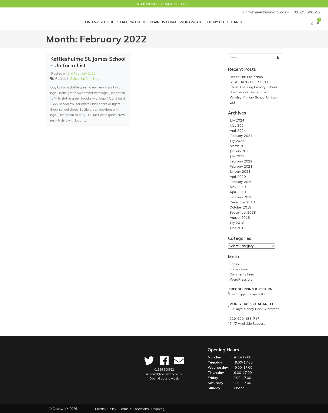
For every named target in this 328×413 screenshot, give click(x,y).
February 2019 (241, 197)
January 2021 (240, 171)
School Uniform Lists (85, 79)
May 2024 (238, 125)
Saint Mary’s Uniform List (249, 92)
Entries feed (239, 269)
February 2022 (241, 161)
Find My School (99, 22)
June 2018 (238, 228)
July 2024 (237, 120)
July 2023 (237, 141)
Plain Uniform (163, 22)
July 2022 (237, 156)
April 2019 (238, 192)
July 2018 (237, 222)
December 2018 (242, 202)
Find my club (216, 22)
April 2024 (238, 130)
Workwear (190, 22)
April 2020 (238, 176)
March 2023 (239, 146)
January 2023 (240, 151)
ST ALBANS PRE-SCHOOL (251, 82)
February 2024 (241, 135)
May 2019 (238, 187)
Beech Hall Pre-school (247, 77)
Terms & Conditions (134, 409)
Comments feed (242, 274)
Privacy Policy (105, 409)
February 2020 (241, 182)
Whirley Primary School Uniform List (254, 99)
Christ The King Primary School (253, 87)
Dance (237, 22)
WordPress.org (241, 279)
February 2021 (241, 166)
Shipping (157, 409)
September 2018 (243, 212)
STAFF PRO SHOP (131, 22)
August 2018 (240, 217)
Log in (234, 264)
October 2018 (240, 207)
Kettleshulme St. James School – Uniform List (88, 62)
